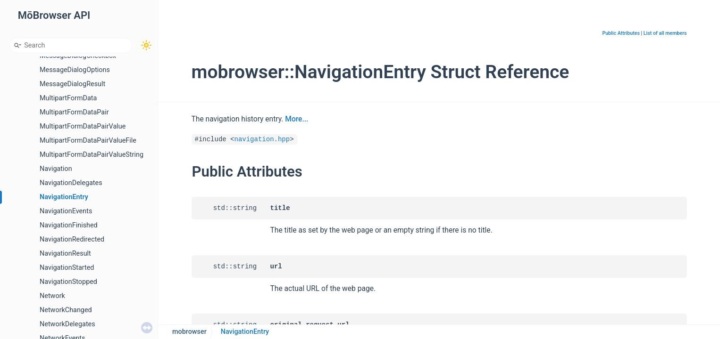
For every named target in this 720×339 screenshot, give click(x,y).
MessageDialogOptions (75, 70)
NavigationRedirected (72, 239)
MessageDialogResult (72, 84)
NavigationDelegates (71, 183)
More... (296, 119)
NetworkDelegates (67, 324)
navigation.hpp (262, 139)
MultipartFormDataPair (74, 112)
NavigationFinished (69, 225)
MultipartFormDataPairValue (83, 126)
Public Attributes (621, 33)
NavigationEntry (64, 197)
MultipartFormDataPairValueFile (88, 141)
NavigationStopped (68, 282)
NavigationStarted (67, 268)
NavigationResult (65, 254)
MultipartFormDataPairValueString (91, 155)
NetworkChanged (66, 310)
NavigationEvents (66, 211)
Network (52, 296)
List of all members (665, 33)
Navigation (56, 169)
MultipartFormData (68, 98)
